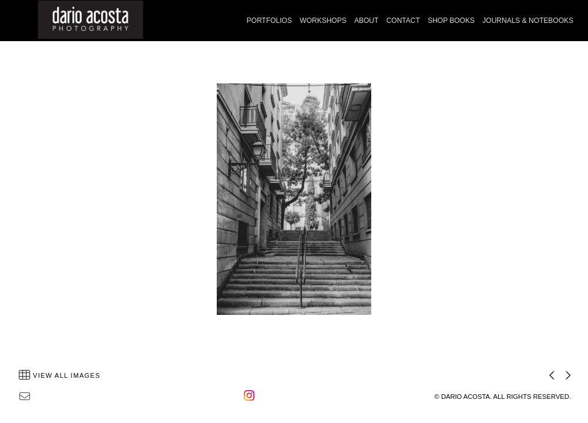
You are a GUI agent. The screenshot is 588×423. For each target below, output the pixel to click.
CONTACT (403, 20)
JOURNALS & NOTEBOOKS (527, 20)
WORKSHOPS (323, 20)
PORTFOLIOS (269, 20)
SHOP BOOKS (451, 20)
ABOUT (366, 20)
